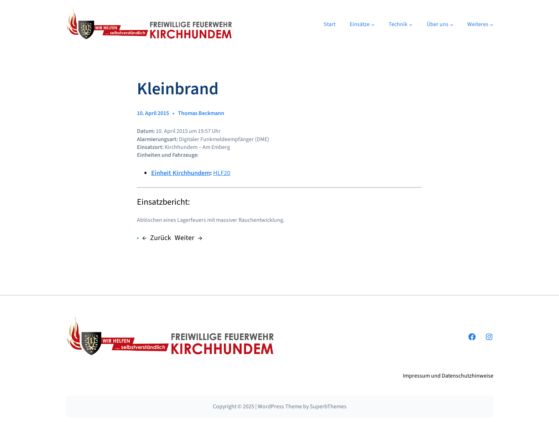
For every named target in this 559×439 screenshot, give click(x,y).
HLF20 (221, 173)
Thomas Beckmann (201, 113)
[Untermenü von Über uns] (451, 24)
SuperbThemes (328, 406)
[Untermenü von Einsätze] (373, 24)
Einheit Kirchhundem (180, 173)
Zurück (160, 238)
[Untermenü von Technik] (410, 24)
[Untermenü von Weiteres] (491, 24)
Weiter (184, 238)
